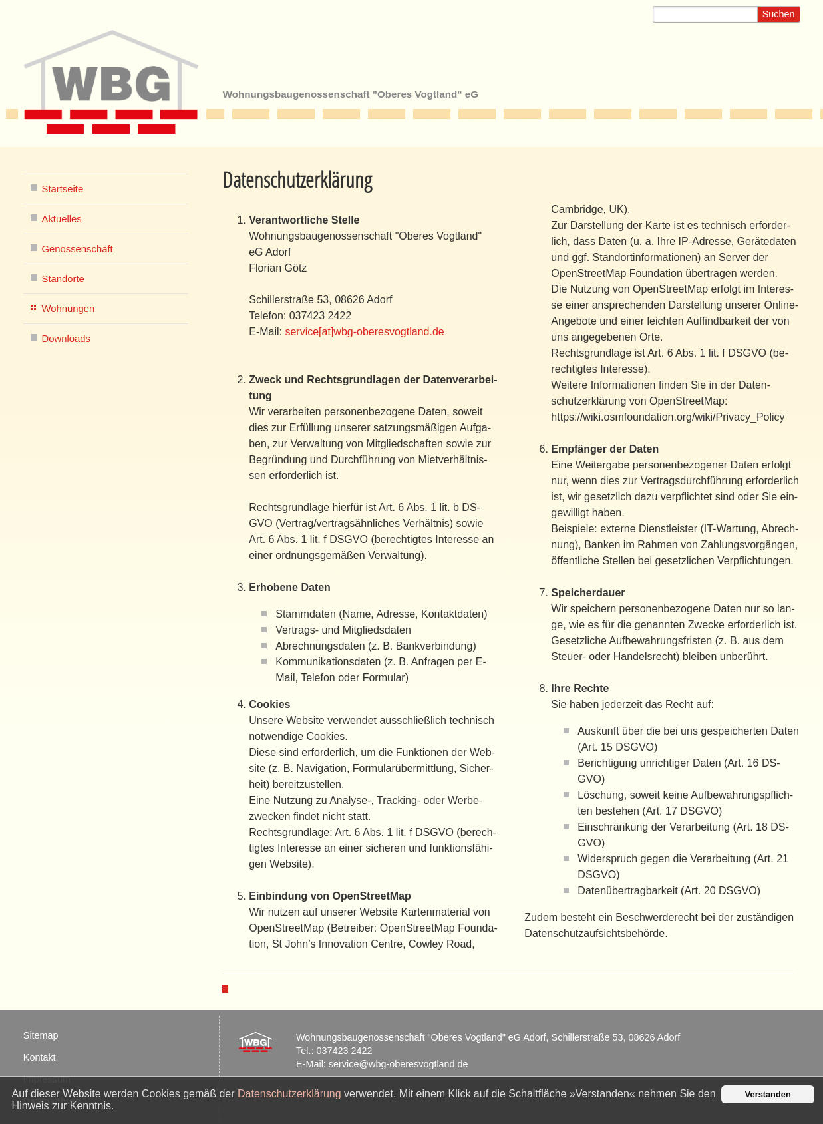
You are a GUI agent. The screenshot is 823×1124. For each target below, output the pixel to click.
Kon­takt (39, 1057)
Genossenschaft (77, 249)
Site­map (41, 1035)
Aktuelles (62, 219)
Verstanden (768, 1094)
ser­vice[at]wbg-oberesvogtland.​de (364, 331)
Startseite (63, 189)
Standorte (63, 279)
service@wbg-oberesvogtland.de (398, 1064)
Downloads (66, 338)
